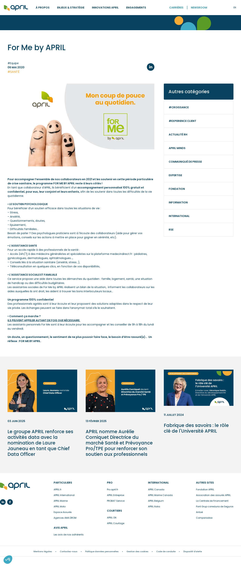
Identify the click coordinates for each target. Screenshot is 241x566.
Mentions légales (43, 551)
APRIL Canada (156, 489)
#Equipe (13, 63)
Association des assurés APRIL (213, 495)
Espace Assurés (63, 512)
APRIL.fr (57, 489)
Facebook (10, 502)
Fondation (177, 189)
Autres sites (205, 482)
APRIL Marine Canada (160, 495)
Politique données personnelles (102, 551)
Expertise (175, 175)
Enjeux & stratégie (70, 7)
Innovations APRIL (105, 7)
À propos (43, 7)
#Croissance (179, 107)
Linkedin (3, 502)
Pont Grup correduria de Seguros (214, 506)
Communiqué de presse (185, 162)
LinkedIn (150, 67)
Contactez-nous (68, 551)
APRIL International (64, 495)
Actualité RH (178, 134)
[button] (7, 559)
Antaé (199, 512)
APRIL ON (111, 517)
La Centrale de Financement (212, 500)
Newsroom (199, 7)
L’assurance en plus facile (15, 486)
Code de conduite (165, 551)
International (179, 216)
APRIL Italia (154, 506)
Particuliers (63, 482)
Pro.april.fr (112, 489)
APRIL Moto (60, 506)
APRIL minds (177, 148)
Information (178, 202)
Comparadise (204, 517)
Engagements (136, 7)
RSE (171, 229)
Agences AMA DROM (65, 517)
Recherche (218, 7)
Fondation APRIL (205, 489)
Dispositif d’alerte (192, 551)
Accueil (16, 8)
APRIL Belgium (156, 500)
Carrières (176, 7)
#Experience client (182, 121)
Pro (110, 482)
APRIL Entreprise (115, 495)
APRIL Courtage (115, 523)
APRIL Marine (61, 500)
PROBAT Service (115, 500)
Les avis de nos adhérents (69, 534)
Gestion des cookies (137, 551)
